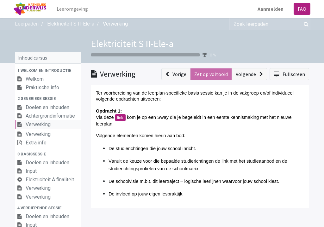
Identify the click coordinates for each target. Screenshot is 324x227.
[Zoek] (305, 24)
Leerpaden (27, 24)
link (120, 117)
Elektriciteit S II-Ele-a (132, 43)
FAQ (300, 9)
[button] (48, 70)
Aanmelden (269, 9)
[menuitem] (74, 9)
